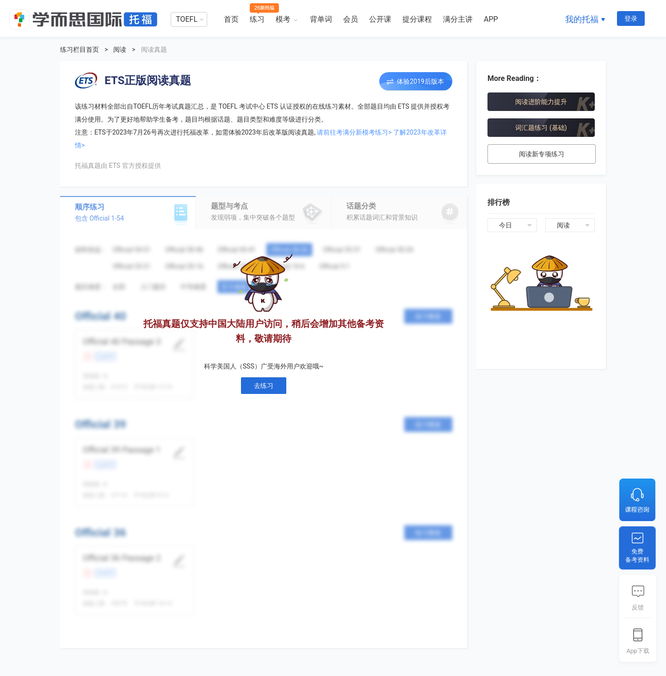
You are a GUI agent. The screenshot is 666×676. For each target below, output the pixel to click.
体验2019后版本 (420, 81)
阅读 (119, 49)
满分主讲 (458, 19)
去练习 (263, 385)
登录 (630, 18)
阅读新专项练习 (541, 154)
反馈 (638, 607)
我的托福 (581, 19)
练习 (257, 19)
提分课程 (417, 19)
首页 (231, 19)
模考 (283, 19)
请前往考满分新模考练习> (354, 132)
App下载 (637, 650)
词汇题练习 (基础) (541, 127)
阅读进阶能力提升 (541, 101)
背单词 (321, 19)
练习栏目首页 (79, 49)
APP (491, 19)
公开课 (380, 19)
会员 (350, 19)
